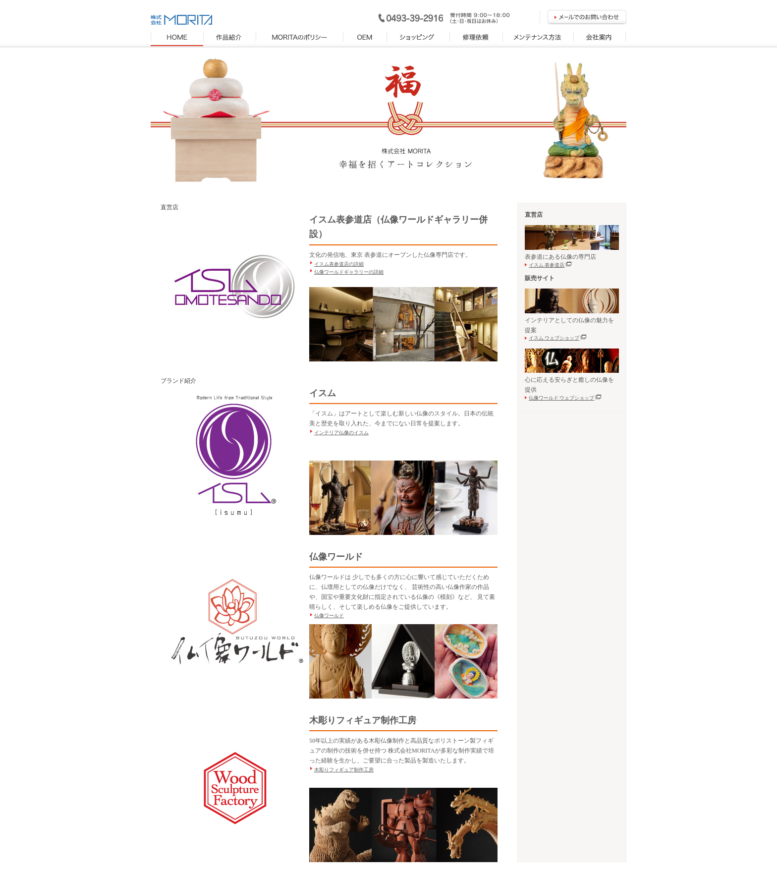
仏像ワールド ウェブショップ (566, 398)
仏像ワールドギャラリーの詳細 (349, 272)
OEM (365, 38)
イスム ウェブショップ (558, 338)
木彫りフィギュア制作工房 (344, 769)
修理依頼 (476, 38)
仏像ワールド (329, 615)
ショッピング (418, 38)
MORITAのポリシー (299, 38)
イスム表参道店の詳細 (339, 264)
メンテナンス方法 (538, 38)
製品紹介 (230, 38)
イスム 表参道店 (551, 265)
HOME (177, 38)
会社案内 (600, 38)
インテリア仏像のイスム (341, 432)
